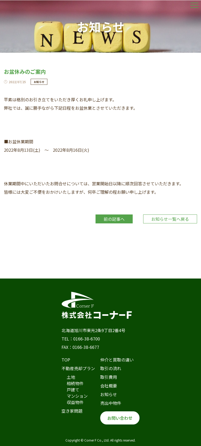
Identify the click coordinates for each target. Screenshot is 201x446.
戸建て (73, 389)
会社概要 (108, 385)
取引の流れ (110, 368)
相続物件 (75, 383)
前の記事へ (114, 219)
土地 (71, 377)
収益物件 (75, 402)
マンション (77, 396)
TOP (66, 359)
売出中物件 (110, 403)
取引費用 (108, 377)
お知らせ (108, 394)
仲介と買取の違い (117, 359)
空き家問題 (72, 411)
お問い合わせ (119, 418)
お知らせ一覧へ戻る (170, 219)
